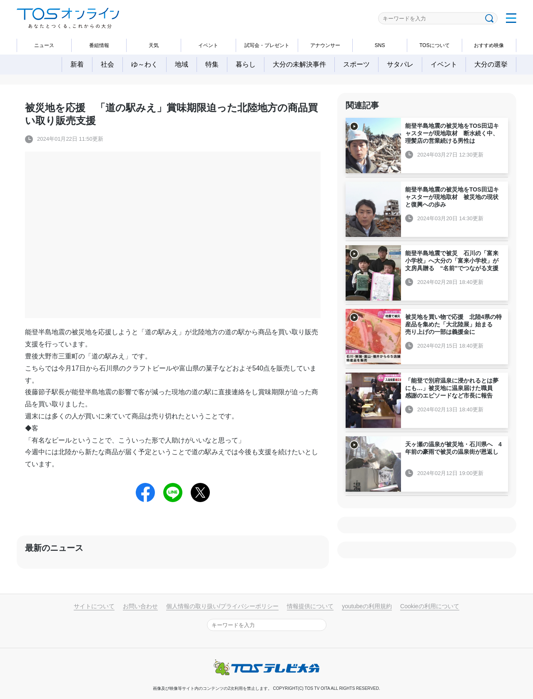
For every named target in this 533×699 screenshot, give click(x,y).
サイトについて (94, 606)
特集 (212, 64)
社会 (107, 64)
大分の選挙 (491, 64)
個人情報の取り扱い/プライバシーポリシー (222, 606)
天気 (154, 45)
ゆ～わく (144, 64)
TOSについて (434, 45)
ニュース (44, 45)
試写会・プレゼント (266, 45)
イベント (208, 45)
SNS (380, 45)
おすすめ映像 (489, 45)
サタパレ (400, 64)
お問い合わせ (140, 606)
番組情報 (99, 45)
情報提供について (310, 606)
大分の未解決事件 (299, 64)
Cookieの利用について (429, 606)
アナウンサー (325, 45)
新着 (77, 64)
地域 (181, 64)
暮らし (246, 64)
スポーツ (356, 64)
